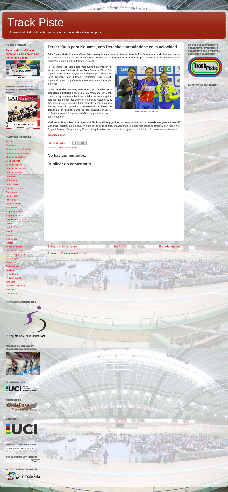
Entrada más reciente (62, 246)
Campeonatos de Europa (18, 153)
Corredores (11, 176)
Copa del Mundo (14, 172)
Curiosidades (12, 180)
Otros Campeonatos (68, 147)
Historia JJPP (12, 200)
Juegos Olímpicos (14, 215)
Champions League (15, 157)
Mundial (9, 243)
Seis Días (10, 282)
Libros (9, 223)
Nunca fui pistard (14, 247)
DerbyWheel (12, 184)
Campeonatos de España (18, 149)
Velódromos (11, 293)
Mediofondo (11, 239)
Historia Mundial (13, 203)
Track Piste (35, 22)
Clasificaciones (56, 135)
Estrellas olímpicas (15, 188)
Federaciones (12, 192)
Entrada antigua (170, 246)
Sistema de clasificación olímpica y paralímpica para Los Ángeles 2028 (22, 54)
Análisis (9, 141)
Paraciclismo (12, 262)
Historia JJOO (12, 196)
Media (9, 235)
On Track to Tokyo (14, 250)
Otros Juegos (12, 258)
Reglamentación (14, 278)
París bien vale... (14, 266)
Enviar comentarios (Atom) (74, 253)
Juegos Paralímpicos (16, 219)
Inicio (117, 246)
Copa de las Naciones (16, 168)
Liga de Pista (12, 227)
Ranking (10, 270)
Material (10, 231)
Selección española (15, 285)
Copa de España (14, 165)
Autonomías (11, 145)
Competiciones (13, 161)
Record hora (12, 274)
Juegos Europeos (14, 211)
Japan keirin (12, 207)
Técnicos (10, 289)
